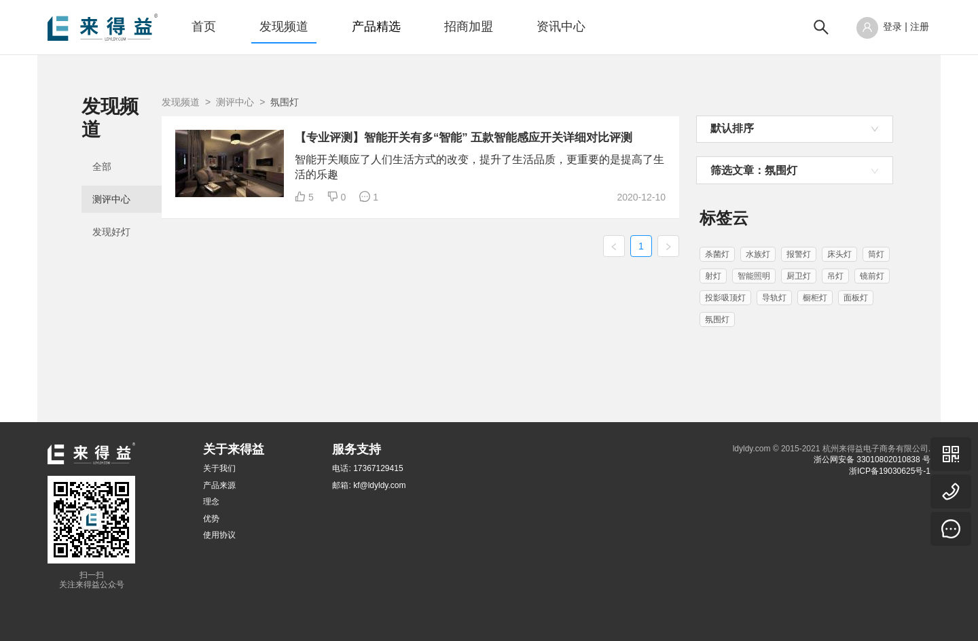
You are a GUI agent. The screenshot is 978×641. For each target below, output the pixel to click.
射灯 (713, 276)
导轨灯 (774, 297)
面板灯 (856, 297)
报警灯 (798, 254)
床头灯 (839, 254)
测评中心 (111, 176)
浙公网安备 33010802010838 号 (872, 459)
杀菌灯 (717, 254)
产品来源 (219, 485)
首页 (204, 26)
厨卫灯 (798, 276)
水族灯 (758, 254)
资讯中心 (561, 26)
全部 (101, 144)
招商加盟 (468, 26)
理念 (211, 501)
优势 (211, 518)
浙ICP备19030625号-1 (889, 471)
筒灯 (876, 254)
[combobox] (794, 129)
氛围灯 (717, 319)
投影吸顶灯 (725, 297)
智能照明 (754, 276)
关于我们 (219, 468)
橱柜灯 (815, 297)
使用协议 (219, 535)
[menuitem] (203, 27)
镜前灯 (872, 276)
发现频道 (283, 26)
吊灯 (835, 276)
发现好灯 (111, 209)
